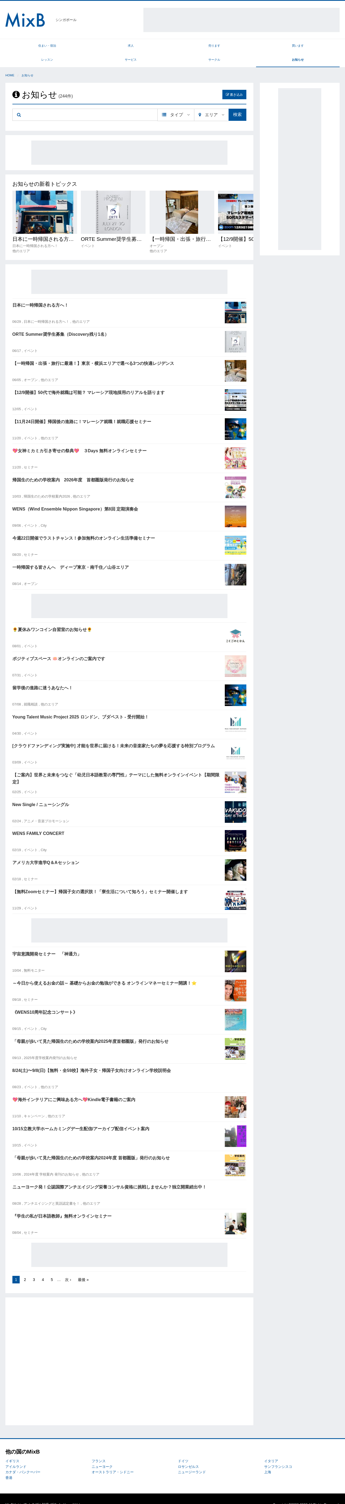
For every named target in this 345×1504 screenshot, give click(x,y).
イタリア (271, 1449)
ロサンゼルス (188, 1454)
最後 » (83, 1268)
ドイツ (183, 1449)
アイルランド (15, 1454)
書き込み (234, 82)
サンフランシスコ (278, 1454)
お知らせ (318, 46)
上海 (267, 1460)
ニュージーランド (192, 1460)
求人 (68, 46)
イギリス (12, 1449)
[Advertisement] (241, 20)
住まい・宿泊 (26, 46)
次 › (68, 1268)
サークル (277, 46)
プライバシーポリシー (67, 1493)
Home (9, 63)
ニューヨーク (102, 1454)
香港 (8, 1466)
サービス (235, 46)
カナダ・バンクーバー (22, 1460)
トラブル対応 (38, 1493)
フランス (99, 1449)
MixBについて (16, 1493)
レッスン (193, 46)
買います (151, 46)
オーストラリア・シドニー (113, 1460)
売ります (110, 46)
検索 (237, 102)
